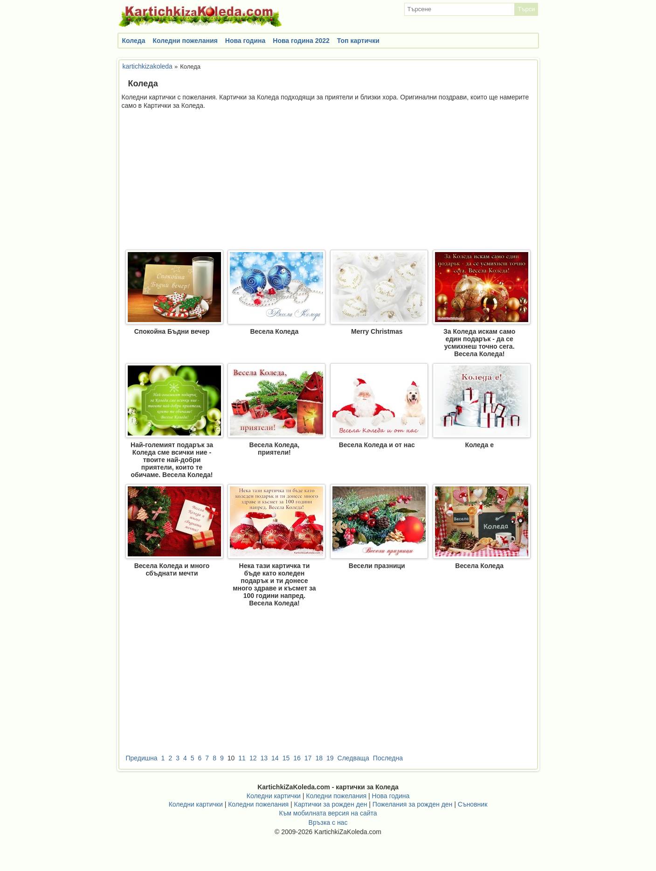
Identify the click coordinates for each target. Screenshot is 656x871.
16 (297, 758)
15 (286, 758)
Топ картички (358, 40)
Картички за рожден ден (330, 804)
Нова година (245, 40)
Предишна (142, 758)
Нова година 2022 (301, 40)
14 (275, 758)
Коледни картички (274, 796)
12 (253, 758)
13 (264, 758)
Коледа (133, 40)
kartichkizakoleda (148, 66)
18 (319, 758)
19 (330, 758)
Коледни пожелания (184, 40)
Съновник (473, 804)
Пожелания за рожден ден (413, 804)
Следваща (353, 758)
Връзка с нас (328, 822)
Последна (388, 758)
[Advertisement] (328, 179)
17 (308, 758)
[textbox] (459, 9)
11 (242, 758)
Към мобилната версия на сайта (328, 813)
